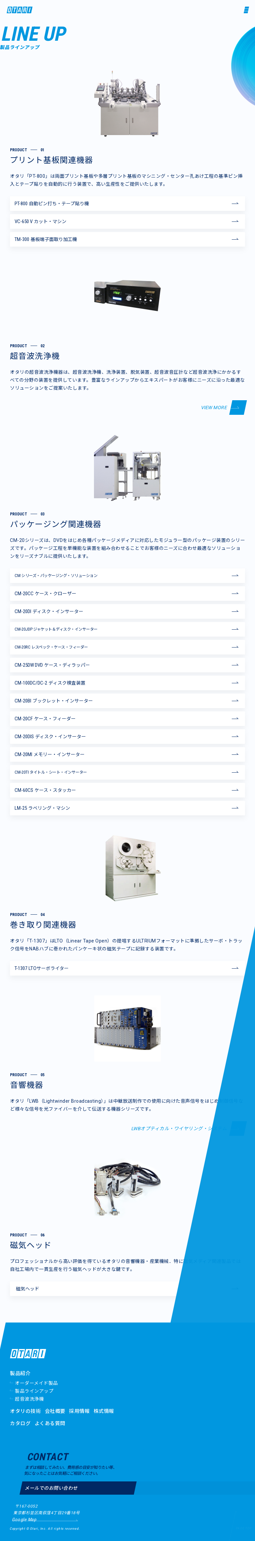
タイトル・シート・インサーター (51, 772)
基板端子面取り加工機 (46, 239)
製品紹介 (20, 1373)
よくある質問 (50, 1423)
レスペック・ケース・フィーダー (51, 647)
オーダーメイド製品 (36, 1383)
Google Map (24, 1519)
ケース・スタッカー (45, 790)
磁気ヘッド (27, 1288)
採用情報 (79, 1411)
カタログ (20, 1423)
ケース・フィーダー (45, 718)
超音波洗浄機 (29, 1399)
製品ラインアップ (34, 1391)
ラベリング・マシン (42, 808)
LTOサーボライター (42, 968)
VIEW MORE (214, 407)
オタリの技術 (25, 1411)
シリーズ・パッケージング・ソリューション (56, 575)
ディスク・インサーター (49, 611)
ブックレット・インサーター (54, 701)
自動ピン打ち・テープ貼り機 (52, 203)
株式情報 (104, 1411)
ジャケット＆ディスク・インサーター (56, 629)
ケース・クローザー (45, 593)
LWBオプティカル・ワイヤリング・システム (179, 1128)
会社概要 (55, 1411)
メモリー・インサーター (50, 754)
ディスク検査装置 (50, 683)
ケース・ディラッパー (52, 665)
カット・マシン (40, 221)
